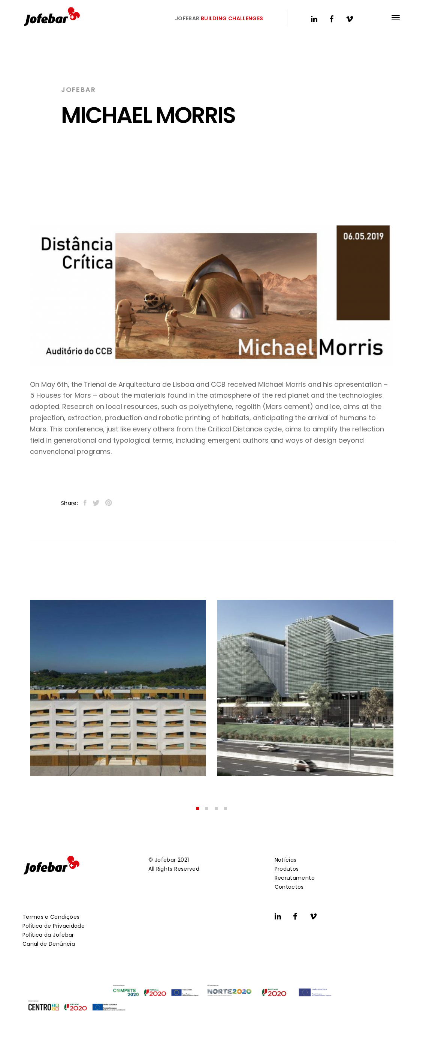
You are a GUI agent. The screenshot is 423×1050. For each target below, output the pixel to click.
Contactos (289, 887)
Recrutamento (295, 878)
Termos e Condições (50, 917)
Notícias (286, 860)
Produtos (287, 869)
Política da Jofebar (48, 935)
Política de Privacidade (53, 926)
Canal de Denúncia (48, 944)
